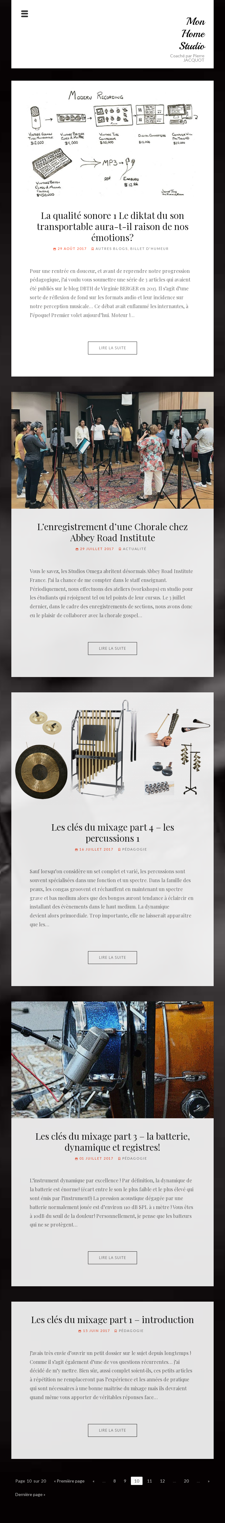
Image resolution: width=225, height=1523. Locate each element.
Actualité (135, 549)
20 (186, 1480)
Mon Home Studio (191, 34)
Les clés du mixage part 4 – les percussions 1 (112, 832)
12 (162, 1480)
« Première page (69, 1480)
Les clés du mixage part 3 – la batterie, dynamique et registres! (112, 1141)
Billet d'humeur (149, 249)
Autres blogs (112, 249)
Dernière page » (30, 1494)
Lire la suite (112, 347)
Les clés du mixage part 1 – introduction (112, 1319)
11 (149, 1480)
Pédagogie (134, 849)
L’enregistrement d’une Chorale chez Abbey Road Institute (112, 532)
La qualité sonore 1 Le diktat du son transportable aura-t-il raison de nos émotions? (113, 226)
